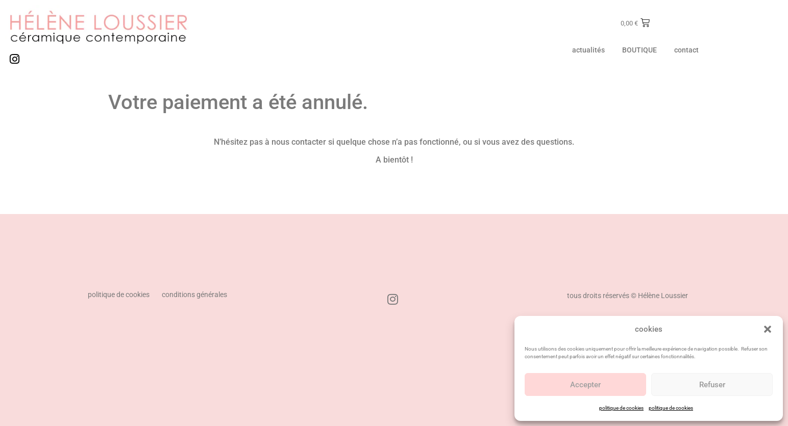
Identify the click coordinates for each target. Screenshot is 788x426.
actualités (588, 50)
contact (686, 50)
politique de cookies (621, 408)
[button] (767, 329)
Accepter (585, 384)
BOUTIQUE (639, 50)
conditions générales (194, 294)
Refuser (712, 384)
